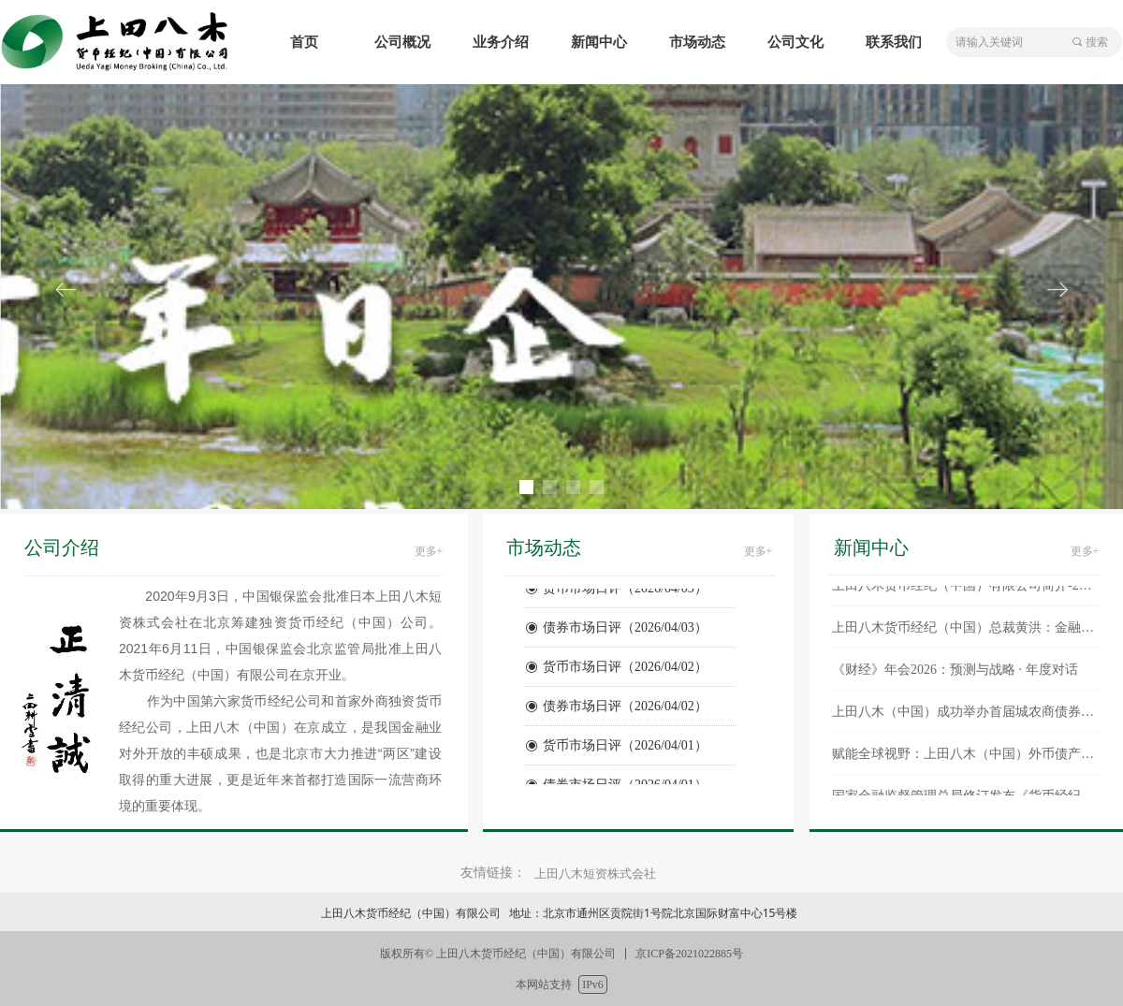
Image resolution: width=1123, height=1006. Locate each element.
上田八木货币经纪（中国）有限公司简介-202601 (965, 589)
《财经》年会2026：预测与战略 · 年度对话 (955, 673)
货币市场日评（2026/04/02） (625, 670)
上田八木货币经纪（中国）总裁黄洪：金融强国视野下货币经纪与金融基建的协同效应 (965, 631)
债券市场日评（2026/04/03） (625, 630)
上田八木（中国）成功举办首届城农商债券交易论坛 (965, 715)
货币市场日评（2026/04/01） (625, 748)
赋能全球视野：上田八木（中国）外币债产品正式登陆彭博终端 (965, 758)
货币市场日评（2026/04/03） (625, 591)
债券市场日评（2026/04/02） (625, 709)
